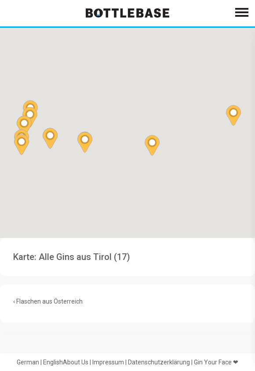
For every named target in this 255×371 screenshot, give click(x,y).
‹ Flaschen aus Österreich (48, 301)
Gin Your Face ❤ (216, 362)
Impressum (108, 362)
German (28, 362)
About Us (75, 362)
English (53, 362)
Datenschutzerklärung (159, 362)
